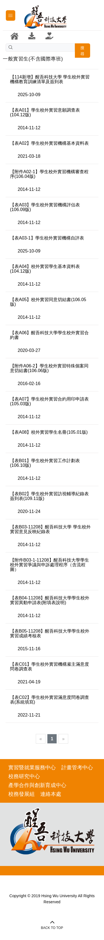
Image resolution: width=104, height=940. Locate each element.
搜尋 (82, 51)
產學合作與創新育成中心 (37, 785)
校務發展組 (21, 794)
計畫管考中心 (77, 767)
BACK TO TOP (52, 928)
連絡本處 (50, 794)
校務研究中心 (24, 776)
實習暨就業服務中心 (32, 767)
